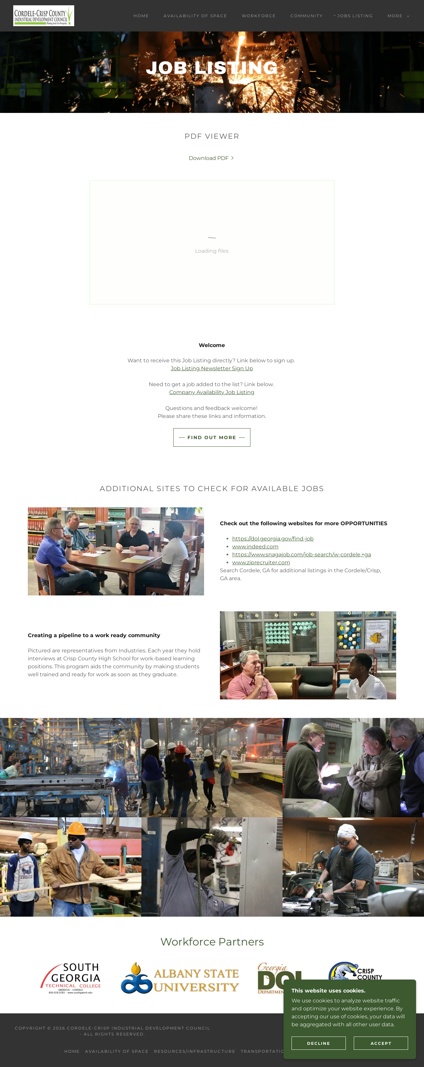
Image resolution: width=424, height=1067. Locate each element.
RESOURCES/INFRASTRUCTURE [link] (194, 1051)
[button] (397, 16)
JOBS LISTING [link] (355, 15)
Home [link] (141, 15)
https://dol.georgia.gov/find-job (273, 538)
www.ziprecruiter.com (261, 562)
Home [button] (72, 1051)
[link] (43, 15)
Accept (381, 1043)
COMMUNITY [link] (307, 15)
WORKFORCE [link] (259, 15)
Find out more (211, 437)
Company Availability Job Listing (211, 392)
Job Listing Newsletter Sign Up (212, 368)
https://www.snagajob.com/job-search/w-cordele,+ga (301, 554)
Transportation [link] (265, 1051)
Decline (318, 1043)
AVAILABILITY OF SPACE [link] (195, 15)
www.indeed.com (255, 546)
